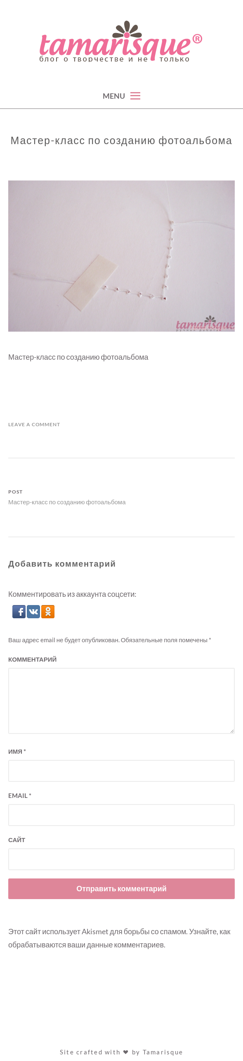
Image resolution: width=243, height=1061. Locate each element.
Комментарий (32, 659)
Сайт (16, 839)
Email (19, 795)
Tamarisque (163, 1052)
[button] (19, 615)
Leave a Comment (34, 424)
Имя (17, 751)
